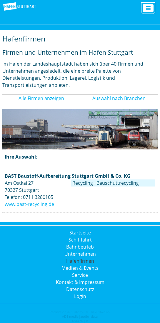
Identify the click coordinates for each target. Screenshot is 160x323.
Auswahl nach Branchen (119, 98)
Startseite (80, 232)
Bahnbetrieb (80, 247)
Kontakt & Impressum (80, 282)
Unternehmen (80, 254)
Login (80, 296)
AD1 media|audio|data (80, 316)
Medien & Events (80, 268)
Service (80, 275)
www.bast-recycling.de (29, 204)
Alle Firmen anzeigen (41, 98)
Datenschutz (80, 289)
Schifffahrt (80, 240)
